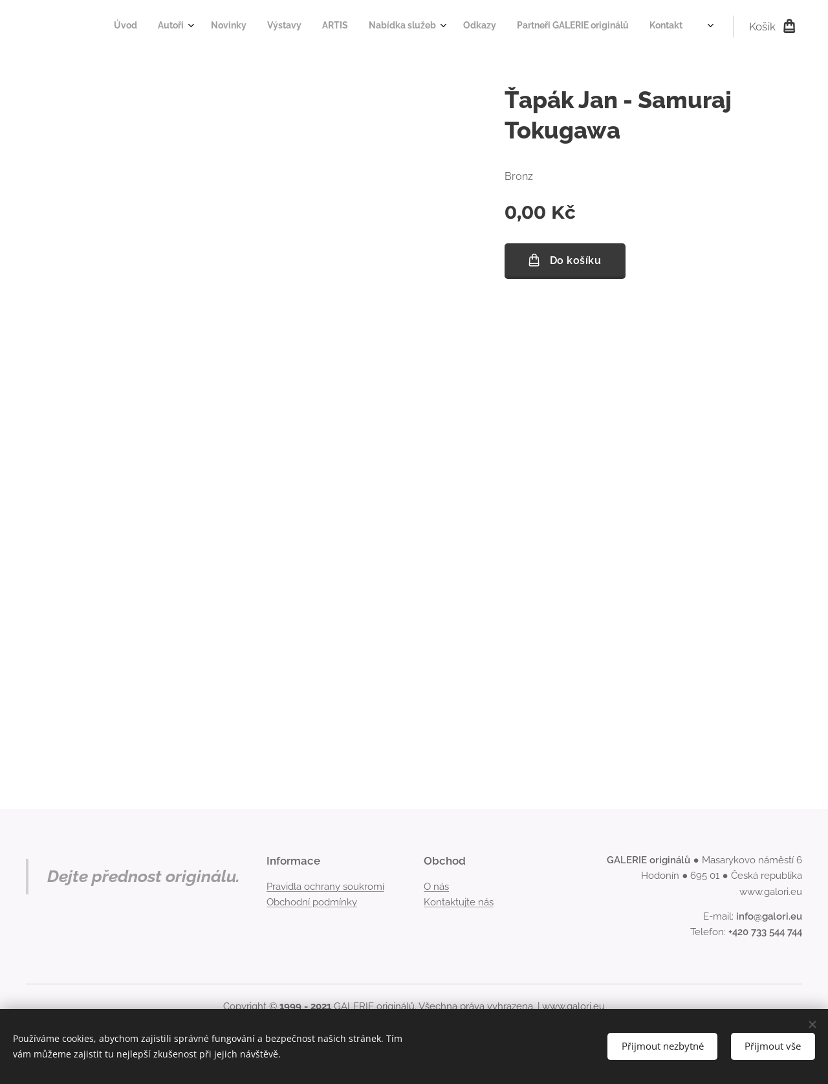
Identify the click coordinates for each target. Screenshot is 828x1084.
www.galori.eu (573, 1006)
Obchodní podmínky (312, 902)
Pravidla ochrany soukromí (325, 886)
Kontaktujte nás (459, 902)
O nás (436, 886)
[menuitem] (493, 26)
